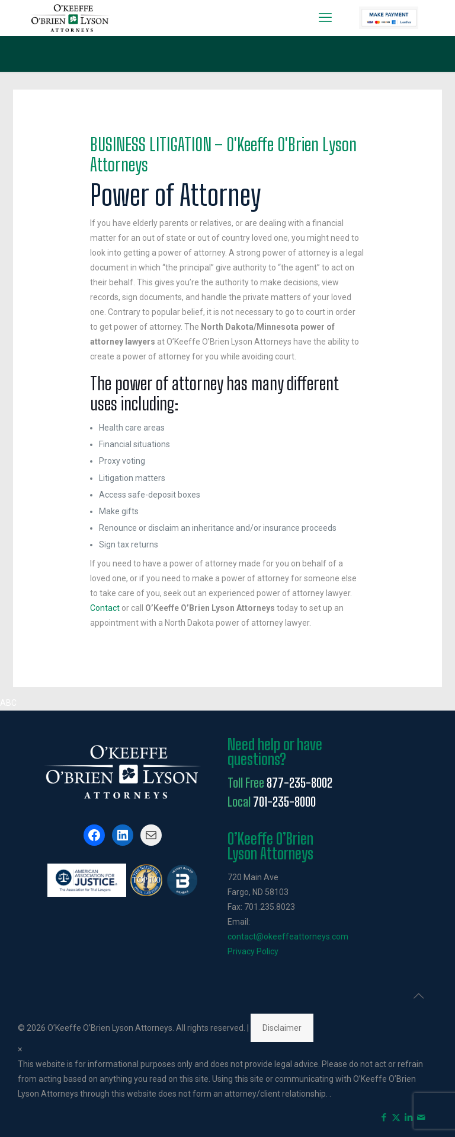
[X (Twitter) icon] (396, 1117)
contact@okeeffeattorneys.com (288, 936)
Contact (105, 608)
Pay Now (388, 18)
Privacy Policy (253, 951)
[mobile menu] (325, 18)
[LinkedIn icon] (408, 1117)
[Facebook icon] (383, 1117)
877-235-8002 (299, 783)
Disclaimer (282, 1028)
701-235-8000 (284, 802)
